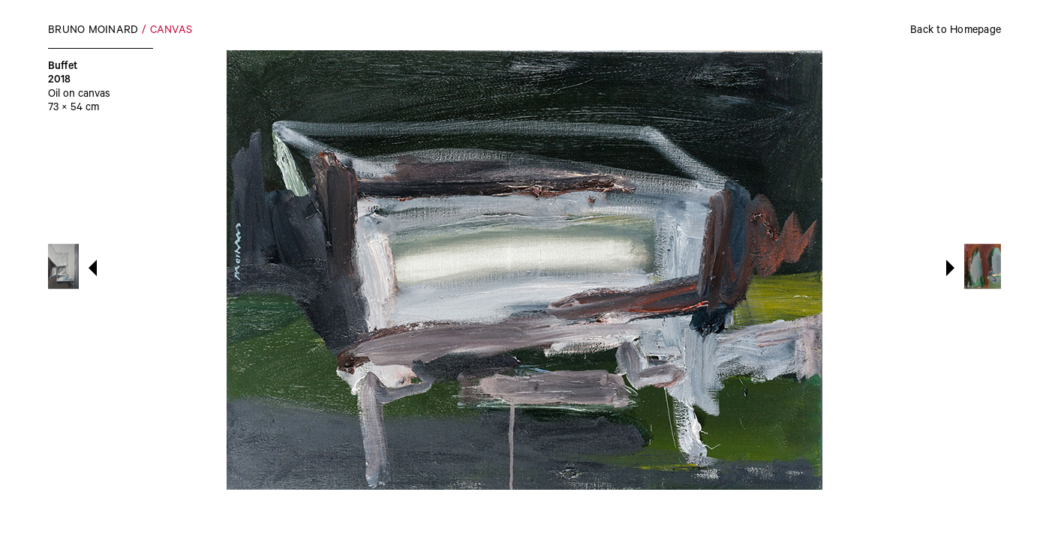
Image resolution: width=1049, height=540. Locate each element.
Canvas (171, 32)
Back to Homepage (955, 32)
